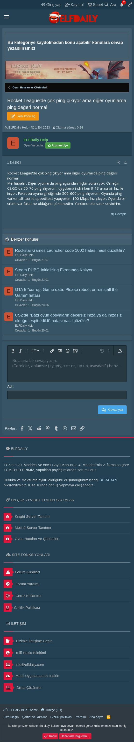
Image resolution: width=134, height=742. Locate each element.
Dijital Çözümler (23, 687)
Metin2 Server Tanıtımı (27, 528)
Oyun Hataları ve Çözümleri (31, 539)
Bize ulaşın (11, 717)
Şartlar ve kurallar (34, 717)
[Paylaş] (119, 163)
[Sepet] (95, 4)
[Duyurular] (122, 4)
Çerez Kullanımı (22, 595)
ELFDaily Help (18, 127)
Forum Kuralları (22, 572)
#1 (125, 162)
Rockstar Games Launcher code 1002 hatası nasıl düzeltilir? (70, 250)
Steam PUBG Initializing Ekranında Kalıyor (53, 270)
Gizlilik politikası (61, 717)
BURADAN (108, 480)
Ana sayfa (96, 717)
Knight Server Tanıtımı (27, 517)
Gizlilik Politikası (22, 607)
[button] (6, 17)
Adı (10, 386)
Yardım (81, 717)
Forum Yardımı (21, 584)
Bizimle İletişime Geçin (28, 641)
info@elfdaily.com (24, 664)
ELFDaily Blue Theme (20, 710)
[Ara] (110, 4)
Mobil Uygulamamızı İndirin (31, 676)
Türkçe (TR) (51, 710)
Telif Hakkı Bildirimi (25, 652)
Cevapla (121, 214)
